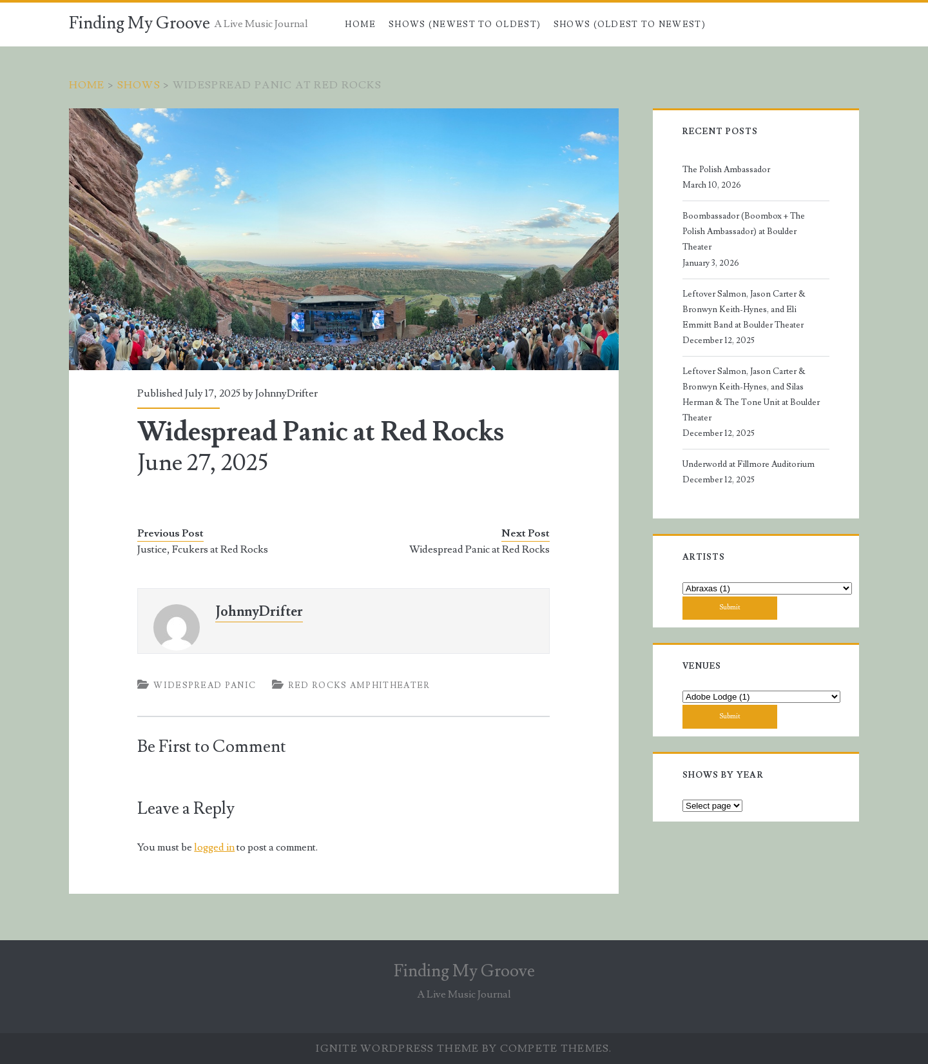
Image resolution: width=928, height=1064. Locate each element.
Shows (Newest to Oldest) (465, 24)
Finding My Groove (139, 23)
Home (360, 24)
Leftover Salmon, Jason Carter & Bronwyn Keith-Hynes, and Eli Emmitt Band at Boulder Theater (744, 309)
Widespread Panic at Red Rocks (479, 549)
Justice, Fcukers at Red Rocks (202, 549)
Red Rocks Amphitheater (359, 685)
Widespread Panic (204, 685)
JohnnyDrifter (286, 393)
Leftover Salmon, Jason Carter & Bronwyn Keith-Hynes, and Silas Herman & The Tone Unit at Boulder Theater (751, 394)
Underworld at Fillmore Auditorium (748, 464)
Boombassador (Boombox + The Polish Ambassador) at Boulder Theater (743, 231)
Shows (138, 85)
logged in (214, 847)
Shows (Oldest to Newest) (630, 24)
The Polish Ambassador (726, 169)
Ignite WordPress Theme (397, 1048)
